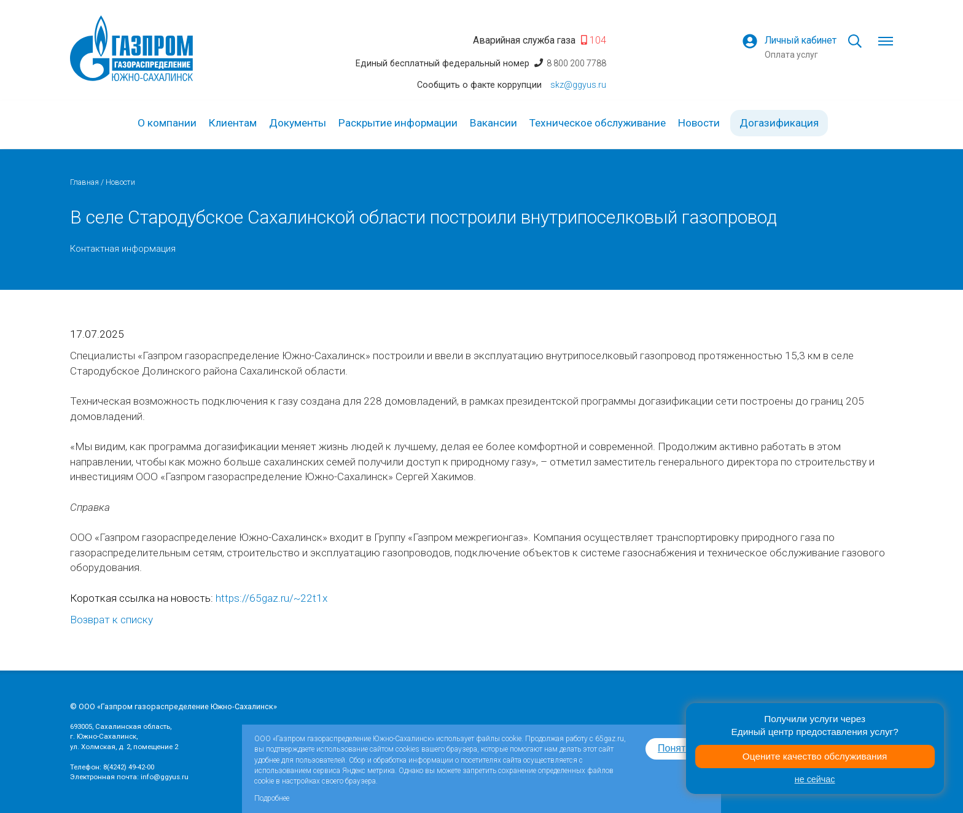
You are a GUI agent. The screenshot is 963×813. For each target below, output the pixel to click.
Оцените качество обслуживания (815, 756)
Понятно (677, 748)
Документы (297, 123)
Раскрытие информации (398, 123)
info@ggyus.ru (165, 776)
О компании (167, 123)
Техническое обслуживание (597, 123)
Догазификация (779, 123)
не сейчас (815, 779)
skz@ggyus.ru (578, 85)
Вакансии (493, 123)
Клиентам (233, 123)
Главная (84, 182)
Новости (699, 123)
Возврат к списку (111, 619)
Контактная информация (123, 248)
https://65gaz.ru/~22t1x (271, 598)
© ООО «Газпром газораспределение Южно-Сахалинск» (173, 706)
